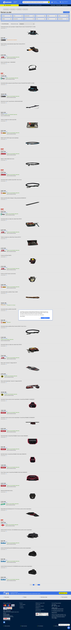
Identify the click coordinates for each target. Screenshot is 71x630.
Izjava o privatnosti (22, 316)
